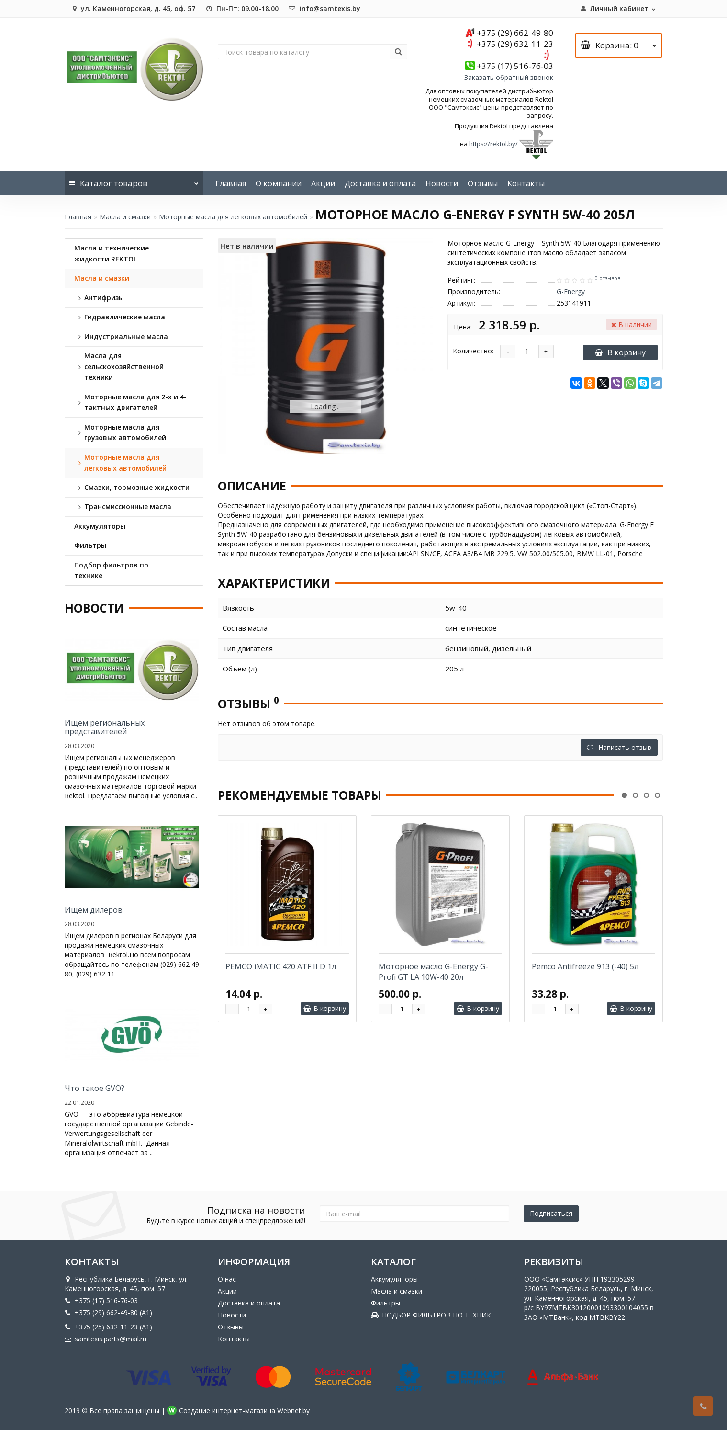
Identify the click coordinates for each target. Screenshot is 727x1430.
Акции (323, 183)
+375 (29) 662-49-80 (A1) (108, 1312)
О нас (227, 1278)
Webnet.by (293, 1410)
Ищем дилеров (94, 910)
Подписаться (551, 1213)
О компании (279, 183)
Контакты (526, 183)
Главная (230, 183)
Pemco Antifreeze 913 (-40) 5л (585, 966)
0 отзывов (607, 278)
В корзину (620, 352)
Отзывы (483, 183)
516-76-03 (515, 65)
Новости (441, 183)
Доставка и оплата (380, 183)
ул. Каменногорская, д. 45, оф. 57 (132, 8)
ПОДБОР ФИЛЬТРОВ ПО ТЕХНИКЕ (433, 1314)
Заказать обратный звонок (508, 77)
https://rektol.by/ (493, 144)
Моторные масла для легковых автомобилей (233, 216)
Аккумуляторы (394, 1278)
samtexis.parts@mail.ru (105, 1338)
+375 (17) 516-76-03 (101, 1300)
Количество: (473, 350)
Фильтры (385, 1302)
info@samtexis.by (324, 8)
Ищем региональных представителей (105, 727)
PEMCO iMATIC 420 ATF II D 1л (280, 966)
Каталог (134, 180)
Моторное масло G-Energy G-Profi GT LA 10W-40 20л (433, 971)
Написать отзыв (619, 747)
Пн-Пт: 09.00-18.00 (242, 8)
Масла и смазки (125, 216)
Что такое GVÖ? (94, 1088)
